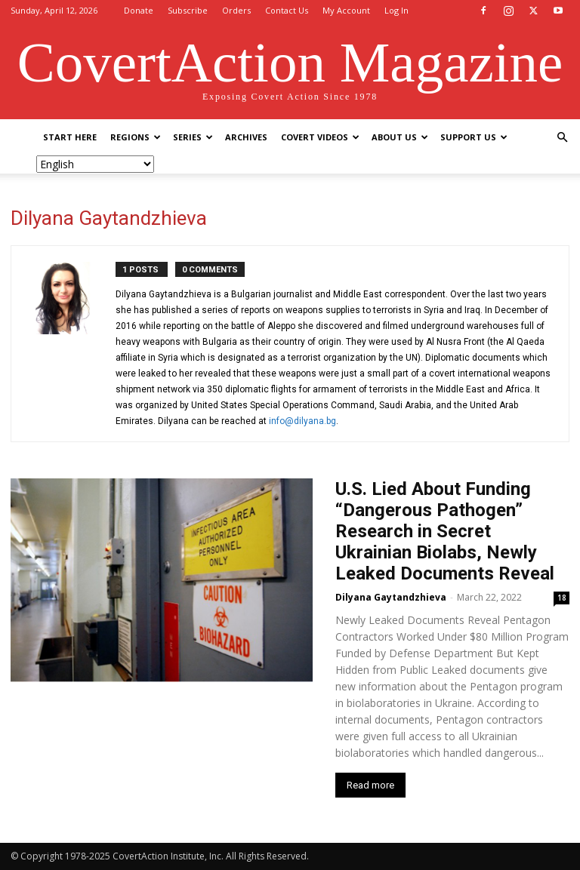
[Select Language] (95, 164)
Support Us (474, 137)
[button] (562, 138)
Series (193, 137)
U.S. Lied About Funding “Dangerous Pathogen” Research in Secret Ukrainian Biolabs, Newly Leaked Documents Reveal (444, 531)
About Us (400, 137)
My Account (346, 10)
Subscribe (188, 10)
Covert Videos (320, 137)
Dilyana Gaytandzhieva (390, 597)
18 (561, 597)
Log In (396, 10)
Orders (236, 10)
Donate (138, 10)
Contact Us (286, 10)
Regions (135, 137)
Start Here (70, 137)
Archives (246, 137)
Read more (370, 785)
